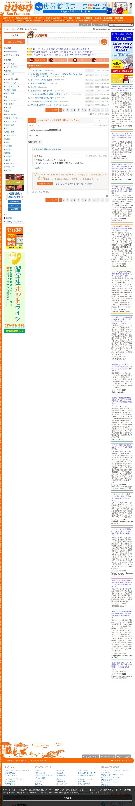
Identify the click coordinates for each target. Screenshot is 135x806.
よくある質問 (10, 781)
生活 (7, 111)
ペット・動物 (10, 114)
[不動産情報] (118, 18)
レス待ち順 (9, 74)
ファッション (10, 121)
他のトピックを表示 (84, 184)
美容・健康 (9, 125)
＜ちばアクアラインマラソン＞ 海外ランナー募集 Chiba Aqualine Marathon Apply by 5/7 (61, 55)
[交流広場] (46, 20)
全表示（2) (56, 149)
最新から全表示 (11, 51)
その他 (8, 170)
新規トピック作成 (15, 42)
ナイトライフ (10, 135)
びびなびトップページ (14, 222)
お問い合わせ (10, 784)
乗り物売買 (61, 775)
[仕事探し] (77, 18)
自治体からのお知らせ (86, 775)
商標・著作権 (20, 761)
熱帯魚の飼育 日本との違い (42, 91)
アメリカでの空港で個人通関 (42, 98)
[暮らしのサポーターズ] (32, 20)
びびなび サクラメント (110, 780)
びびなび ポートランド (110, 782)
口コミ (8, 139)
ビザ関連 (8, 146)
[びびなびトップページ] (17, 8)
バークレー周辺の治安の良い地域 (44, 101)
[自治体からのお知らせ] (22, 18)
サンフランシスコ (30, 29)
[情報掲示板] (87, 18)
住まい (8, 107)
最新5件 (39, 149)
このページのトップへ (122, 761)
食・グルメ (9, 104)
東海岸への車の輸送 (39, 83)
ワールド (6, 29)
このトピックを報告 (41, 192)
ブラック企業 (36, 71)
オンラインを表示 (12, 55)
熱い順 (8, 71)
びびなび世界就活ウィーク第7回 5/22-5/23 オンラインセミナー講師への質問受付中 (60, 52)
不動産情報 (61, 781)
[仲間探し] (19, 20)
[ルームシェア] (8, 20)
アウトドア (9, 167)
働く (7, 97)
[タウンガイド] (38, 18)
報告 (86, 156)
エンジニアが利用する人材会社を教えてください (50, 94)
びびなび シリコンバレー (111, 777)
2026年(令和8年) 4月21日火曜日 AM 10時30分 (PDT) (114, 29)
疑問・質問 (9, 93)
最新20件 (46, 149)
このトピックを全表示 (64, 184)
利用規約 (8, 761)
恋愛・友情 (9, 132)
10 (93, 110)
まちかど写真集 (84, 784)
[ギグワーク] (70, 20)
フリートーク (10, 83)
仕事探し (38, 784)
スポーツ (8, 156)
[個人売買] (97, 18)
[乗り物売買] (107, 18)
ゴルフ (8, 160)
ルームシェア (62, 784)
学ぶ (7, 128)
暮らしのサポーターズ (86, 773)
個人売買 (60, 773)
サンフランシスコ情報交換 (41, 80)
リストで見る (10, 64)
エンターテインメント (14, 118)
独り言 (33, 87)
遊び (7, 142)
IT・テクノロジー (12, 100)
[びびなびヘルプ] (96, 20)
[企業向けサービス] (108, 20)
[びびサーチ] (8, 18)
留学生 (8, 149)
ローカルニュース (12, 86)
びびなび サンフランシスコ (112, 775)
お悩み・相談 (10, 90)
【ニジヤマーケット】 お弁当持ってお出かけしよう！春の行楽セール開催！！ (58, 49)
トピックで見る (11, 67)
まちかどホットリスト (44, 775)
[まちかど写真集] (58, 20)
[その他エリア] (122, 20)
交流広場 (14, 35)
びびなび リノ (106, 785)
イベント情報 (40, 778)
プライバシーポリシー (37, 761)
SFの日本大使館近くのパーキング (44, 105)
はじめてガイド (11, 775)
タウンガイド (40, 773)
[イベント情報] (67, 18)
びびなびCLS (10, 773)
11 (98, 110)
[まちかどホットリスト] (53, 18)
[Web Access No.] (84, 20)
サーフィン (9, 163)
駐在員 (8, 153)
